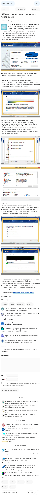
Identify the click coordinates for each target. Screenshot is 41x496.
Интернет (35, 9)
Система (4, 482)
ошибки (4, 487)
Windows (5, 9)
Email (3, 379)
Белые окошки (7, 3)
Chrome (12, 487)
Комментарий (5, 355)
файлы (13, 482)
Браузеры (21, 482)
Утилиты (29, 304)
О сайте (30, 493)
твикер (12, 304)
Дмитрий (11, 21)
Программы (20, 9)
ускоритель (20, 304)
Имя (2, 375)
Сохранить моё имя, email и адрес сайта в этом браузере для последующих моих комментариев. (21, 384)
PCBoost (4, 304)
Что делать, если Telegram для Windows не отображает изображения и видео (18, 438)
